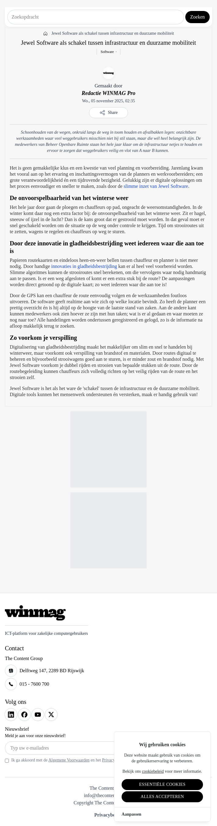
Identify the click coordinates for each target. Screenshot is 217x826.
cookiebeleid (153, 771)
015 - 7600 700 (34, 684)
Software (107, 52)
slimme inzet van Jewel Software (156, 186)
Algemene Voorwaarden (69, 760)
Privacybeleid (108, 814)
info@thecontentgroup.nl (108, 795)
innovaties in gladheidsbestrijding (84, 266)
